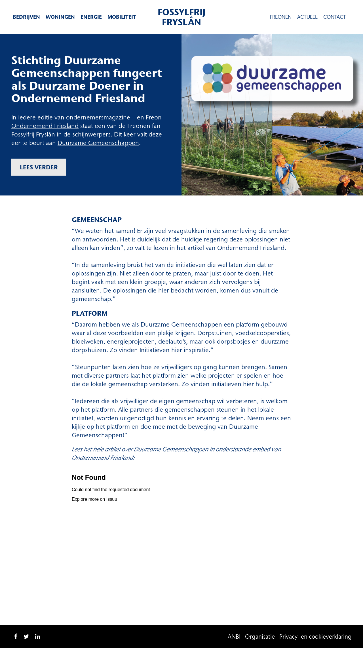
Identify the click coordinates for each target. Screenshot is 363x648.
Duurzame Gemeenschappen (98, 143)
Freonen (281, 17)
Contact (334, 17)
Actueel (307, 17)
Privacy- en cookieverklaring (315, 636)
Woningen (60, 17)
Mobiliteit (121, 17)
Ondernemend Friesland (45, 126)
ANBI (234, 636)
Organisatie (260, 636)
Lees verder (39, 167)
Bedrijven (26, 17)
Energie (91, 17)
